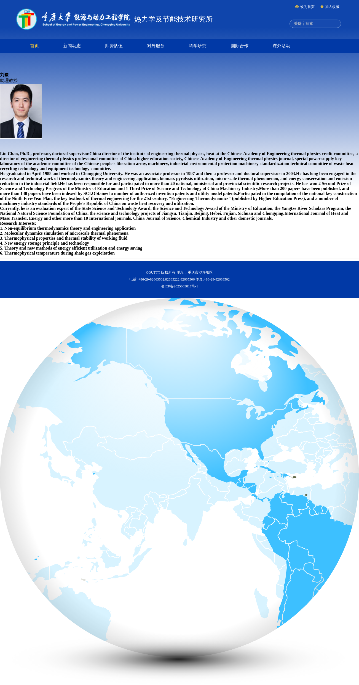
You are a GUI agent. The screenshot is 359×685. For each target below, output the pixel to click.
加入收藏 (329, 7)
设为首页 (305, 7)
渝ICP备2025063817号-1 (179, 286)
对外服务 (156, 45)
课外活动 (281, 45)
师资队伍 (114, 45)
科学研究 (198, 45)
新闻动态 (72, 45)
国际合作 (239, 45)
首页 (34, 45)
